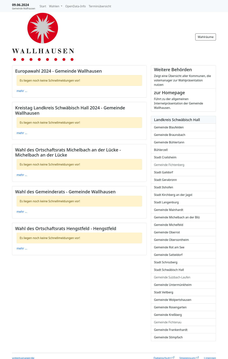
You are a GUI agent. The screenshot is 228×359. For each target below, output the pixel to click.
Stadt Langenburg (166, 202)
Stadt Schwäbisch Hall (169, 270)
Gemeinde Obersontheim (171, 240)
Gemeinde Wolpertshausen (172, 300)
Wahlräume (206, 37)
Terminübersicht (100, 6)
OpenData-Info (75, 6)
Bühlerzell (161, 150)
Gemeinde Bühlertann (169, 142)
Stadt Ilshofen (163, 187)
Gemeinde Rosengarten (170, 307)
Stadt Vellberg (163, 292)
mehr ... (22, 91)
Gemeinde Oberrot (167, 232)
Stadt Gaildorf (163, 172)
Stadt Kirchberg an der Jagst (173, 195)
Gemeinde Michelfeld (168, 225)
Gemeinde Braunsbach (169, 135)
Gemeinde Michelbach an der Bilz (177, 217)
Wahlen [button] (54, 6)
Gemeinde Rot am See (169, 247)
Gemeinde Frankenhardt (170, 330)
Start (43, 6)
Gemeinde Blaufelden (169, 127)
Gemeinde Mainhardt (168, 210)
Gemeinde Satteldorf (168, 255)
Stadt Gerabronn (165, 180)
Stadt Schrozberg (165, 262)
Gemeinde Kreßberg (168, 315)
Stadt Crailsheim (165, 157)
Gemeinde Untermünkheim (173, 285)
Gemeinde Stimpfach (168, 337)
